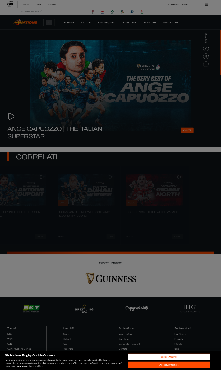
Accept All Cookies (168, 365)
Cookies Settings (169, 357)
